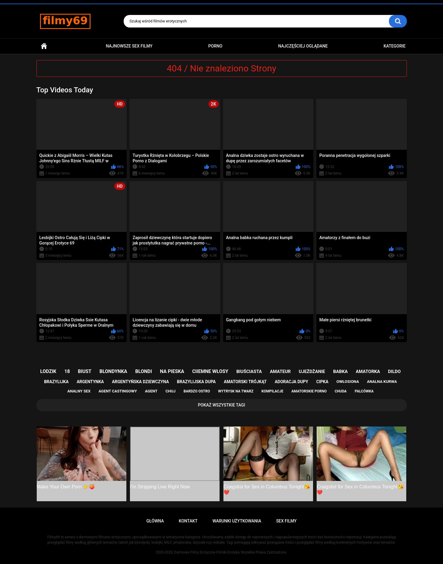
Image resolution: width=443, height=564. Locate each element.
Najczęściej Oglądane (303, 46)
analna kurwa (382, 381)
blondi (143, 371)
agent (151, 391)
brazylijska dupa (196, 381)
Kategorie (395, 46)
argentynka (90, 381)
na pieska (172, 371)
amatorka (368, 371)
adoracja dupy (291, 381)
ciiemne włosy (210, 371)
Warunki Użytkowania (236, 521)
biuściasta (249, 371)
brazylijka (56, 381)
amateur (280, 371)
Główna (43, 46)
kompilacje (272, 391)
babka (340, 371)
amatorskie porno (309, 391)
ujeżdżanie (312, 371)
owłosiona (347, 381)
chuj (170, 391)
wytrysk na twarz (235, 391)
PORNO (215, 46)
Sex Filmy (286, 521)
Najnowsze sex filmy (129, 46)
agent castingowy (118, 391)
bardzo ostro (196, 391)
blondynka (113, 371)
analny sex (79, 391)
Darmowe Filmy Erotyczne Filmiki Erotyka (207, 552)
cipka (322, 381)
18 (67, 371)
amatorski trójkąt (245, 381)
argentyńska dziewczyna (140, 381)
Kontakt (188, 521)
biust (84, 371)
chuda (341, 391)
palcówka (364, 391)
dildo (394, 371)
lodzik (48, 371)
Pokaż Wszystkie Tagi (221, 405)
